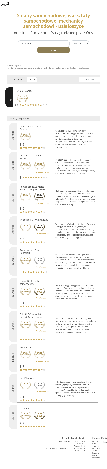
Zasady (94, 451)
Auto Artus (25, 347)
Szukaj (53, 50)
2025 (31, 79)
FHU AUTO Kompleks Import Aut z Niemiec (31, 316)
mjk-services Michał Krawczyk (30, 157)
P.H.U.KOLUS (27, 377)
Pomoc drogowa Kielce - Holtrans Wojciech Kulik (33, 188)
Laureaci (95, 441)
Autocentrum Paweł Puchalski (30, 251)
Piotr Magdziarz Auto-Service (31, 128)
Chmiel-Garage (25, 90)
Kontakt (104, 442)
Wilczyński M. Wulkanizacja (34, 219)
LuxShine (25, 408)
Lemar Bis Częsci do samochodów (30, 282)
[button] (34, 172)
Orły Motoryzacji (14, 65)
